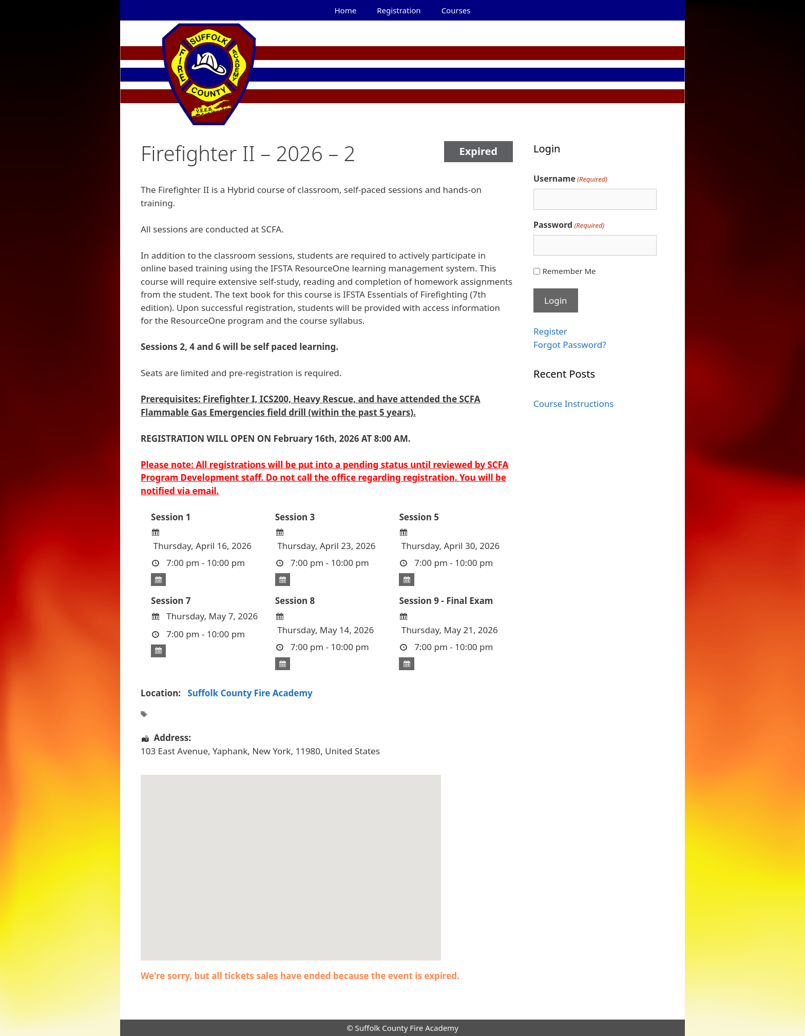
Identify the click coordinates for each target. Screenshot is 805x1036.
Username (570, 179)
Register (550, 331)
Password (568, 225)
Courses (456, 10)
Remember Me (569, 271)
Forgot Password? (569, 344)
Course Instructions (573, 403)
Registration (398, 10)
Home (346, 10)
